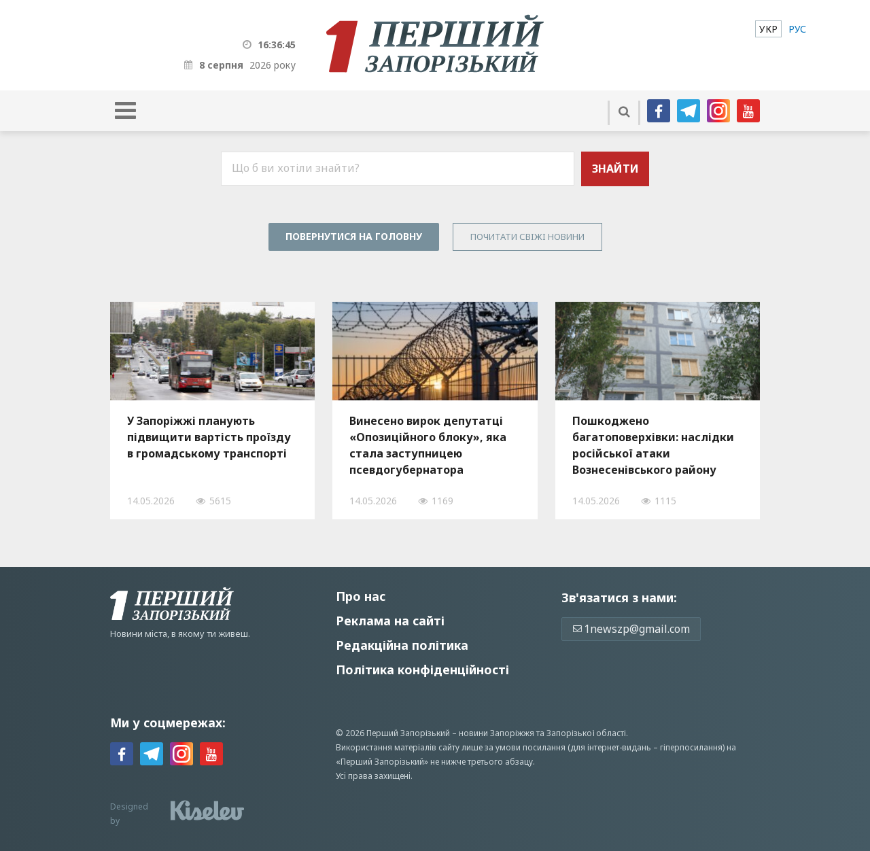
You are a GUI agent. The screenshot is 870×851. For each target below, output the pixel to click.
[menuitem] (768, 29)
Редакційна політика (402, 645)
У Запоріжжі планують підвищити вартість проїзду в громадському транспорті (209, 437)
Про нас (360, 596)
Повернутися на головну (353, 236)
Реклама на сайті (390, 620)
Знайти (615, 168)
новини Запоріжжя (496, 733)
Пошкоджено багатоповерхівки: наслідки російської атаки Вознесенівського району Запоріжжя (653, 445)
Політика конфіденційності (422, 669)
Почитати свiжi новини (527, 236)
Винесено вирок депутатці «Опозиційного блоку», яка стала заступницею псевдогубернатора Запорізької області (427, 445)
